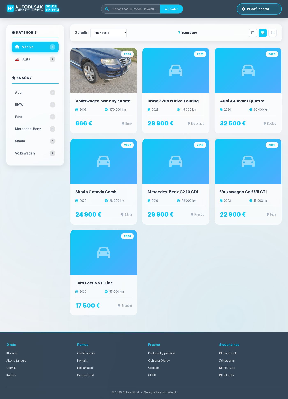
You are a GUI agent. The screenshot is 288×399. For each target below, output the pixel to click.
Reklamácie (85, 367)
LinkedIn (226, 375)
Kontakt (82, 360)
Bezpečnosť (85, 375)
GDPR (152, 375)
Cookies (154, 367)
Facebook (228, 353)
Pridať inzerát (255, 9)
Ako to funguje (16, 360)
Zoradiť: (81, 33)
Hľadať (171, 9)
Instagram (227, 360)
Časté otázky (86, 353)
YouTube (227, 367)
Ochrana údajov (159, 360)
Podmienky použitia (161, 353)
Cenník (11, 367)
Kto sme (11, 353)
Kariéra (11, 375)
